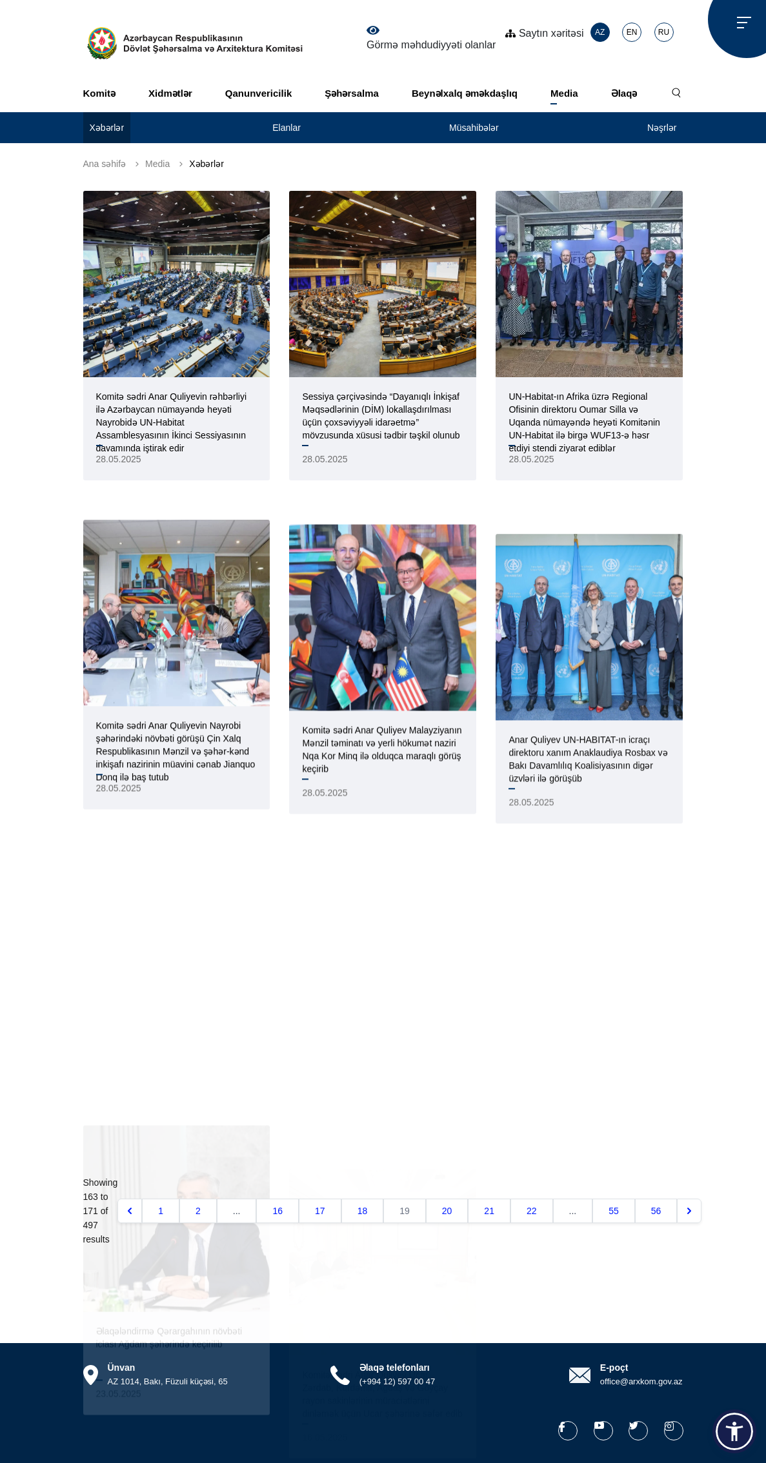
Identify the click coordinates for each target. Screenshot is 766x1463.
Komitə (99, 93)
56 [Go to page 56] (656, 1211)
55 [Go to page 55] (614, 1211)
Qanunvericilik (258, 93)
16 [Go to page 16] (277, 1211)
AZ (600, 32)
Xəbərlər (107, 128)
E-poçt (614, 1367)
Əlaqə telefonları (394, 1367)
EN (632, 32)
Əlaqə (624, 93)
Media (564, 93)
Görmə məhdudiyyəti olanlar (431, 38)
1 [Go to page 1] (160, 1211)
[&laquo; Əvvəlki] (129, 1211)
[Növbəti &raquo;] (689, 1211)
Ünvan (122, 1367)
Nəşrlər (662, 128)
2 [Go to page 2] (198, 1211)
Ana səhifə (104, 164)
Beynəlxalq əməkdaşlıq (465, 93)
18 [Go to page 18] (363, 1211)
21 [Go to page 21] (489, 1211)
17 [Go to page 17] (320, 1211)
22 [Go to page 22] (532, 1211)
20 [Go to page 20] (447, 1211)
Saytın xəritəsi (544, 33)
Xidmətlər (170, 93)
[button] (734, 1431)
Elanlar (286, 128)
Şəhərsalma (352, 93)
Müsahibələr (474, 128)
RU (663, 32)
